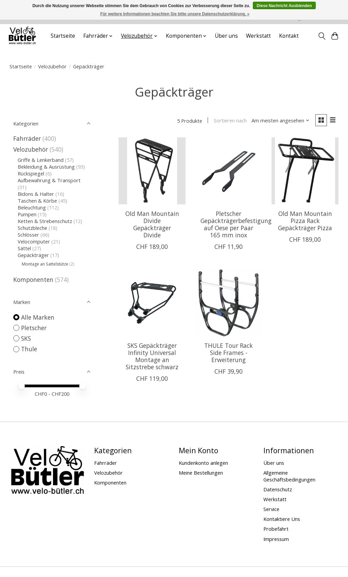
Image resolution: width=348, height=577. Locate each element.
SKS (26, 338)
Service (271, 509)
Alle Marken (37, 317)
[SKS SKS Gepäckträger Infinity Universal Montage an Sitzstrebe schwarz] (152, 302)
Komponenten (33, 279)
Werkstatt (258, 35)
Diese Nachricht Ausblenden (284, 5)
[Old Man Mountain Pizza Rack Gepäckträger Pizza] (305, 170)
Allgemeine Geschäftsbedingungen (289, 476)
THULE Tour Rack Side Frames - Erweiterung (228, 352)
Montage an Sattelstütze (45, 264)
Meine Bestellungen (201, 472)
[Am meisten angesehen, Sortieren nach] (280, 120)
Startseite (63, 35)
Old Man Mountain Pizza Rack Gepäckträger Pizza (305, 220)
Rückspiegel (31, 173)
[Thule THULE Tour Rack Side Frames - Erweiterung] (228, 302)
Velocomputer (34, 241)
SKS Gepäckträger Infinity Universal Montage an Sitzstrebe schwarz (152, 356)
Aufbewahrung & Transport (49, 180)
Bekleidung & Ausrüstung (46, 166)
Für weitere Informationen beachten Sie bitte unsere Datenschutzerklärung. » (174, 14)
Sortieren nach (230, 120)
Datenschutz (277, 489)
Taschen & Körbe (37, 200)
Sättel (24, 248)
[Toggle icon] (322, 36)
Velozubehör (52, 66)
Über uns (226, 35)
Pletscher (34, 328)
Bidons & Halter (36, 193)
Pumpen (27, 214)
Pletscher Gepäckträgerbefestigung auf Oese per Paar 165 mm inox (236, 224)
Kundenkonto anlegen (203, 462)
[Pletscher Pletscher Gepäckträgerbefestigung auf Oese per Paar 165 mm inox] (228, 170)
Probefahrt (276, 528)
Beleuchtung (32, 207)
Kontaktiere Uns (281, 518)
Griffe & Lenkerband (41, 159)
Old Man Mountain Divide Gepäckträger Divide (152, 224)
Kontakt (289, 35)
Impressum (276, 539)
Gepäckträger (33, 255)
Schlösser (28, 234)
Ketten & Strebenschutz (45, 221)
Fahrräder (27, 138)
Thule (29, 349)
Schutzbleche (32, 227)
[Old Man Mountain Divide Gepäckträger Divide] (152, 170)
